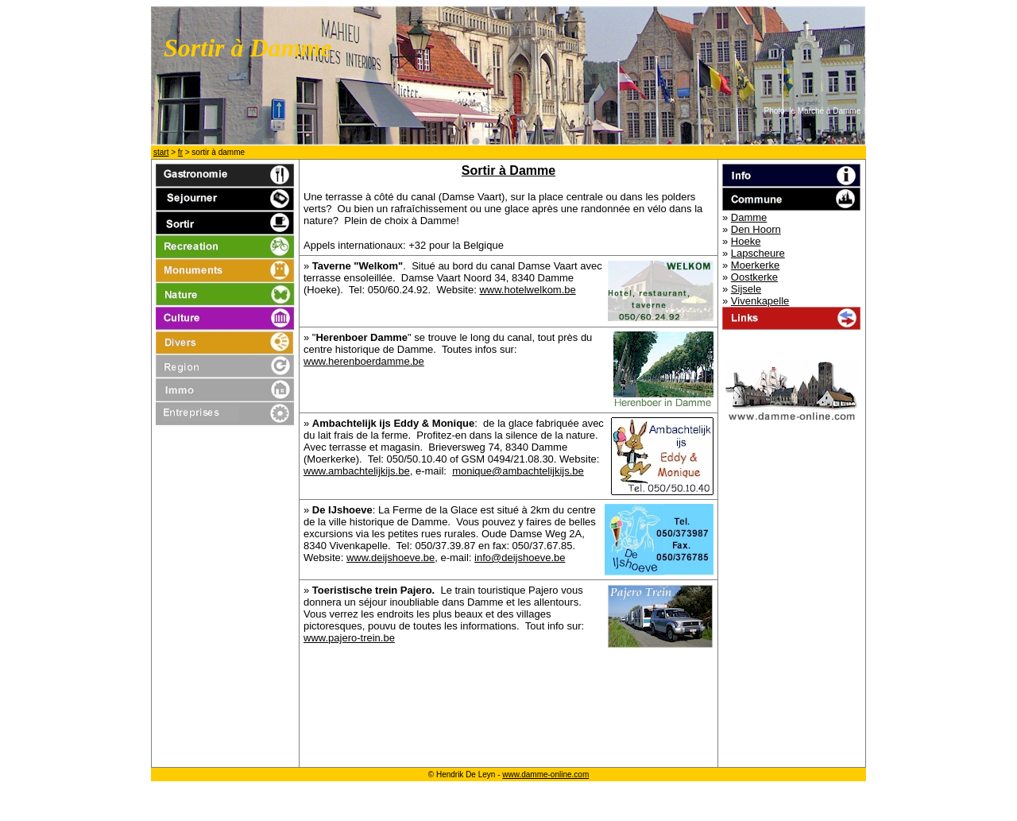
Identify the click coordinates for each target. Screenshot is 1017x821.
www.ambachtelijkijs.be (357, 471)
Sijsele (746, 289)
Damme (749, 217)
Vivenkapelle (760, 301)
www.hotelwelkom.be (527, 290)
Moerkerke (755, 265)
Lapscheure (758, 253)
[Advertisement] (508, 723)
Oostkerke (754, 277)
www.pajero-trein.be (349, 638)
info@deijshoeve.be (519, 557)
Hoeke (746, 241)
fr (180, 152)
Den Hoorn (756, 229)
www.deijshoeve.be (390, 557)
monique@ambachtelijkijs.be (518, 471)
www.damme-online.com (545, 774)
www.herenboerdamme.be (364, 361)
